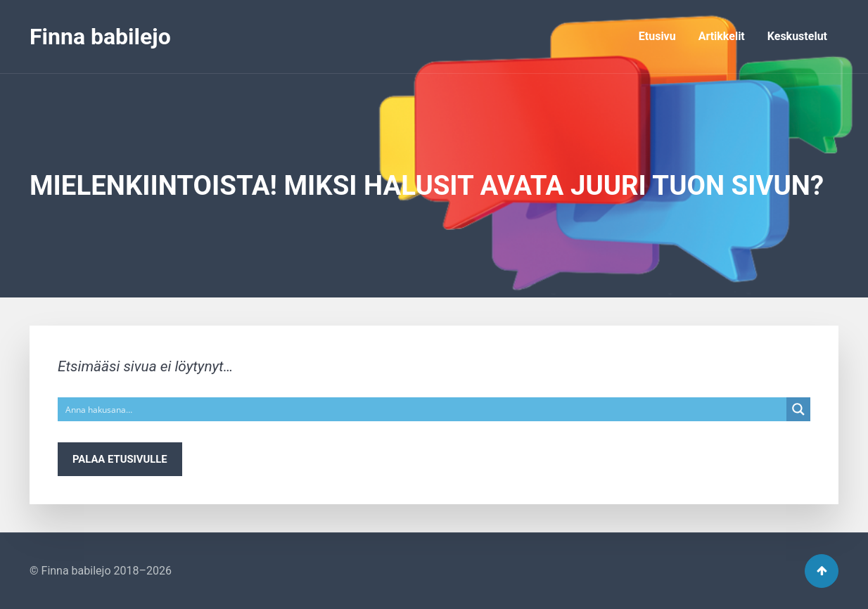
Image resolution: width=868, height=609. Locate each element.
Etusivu (657, 36)
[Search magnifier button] (798, 409)
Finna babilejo (100, 36)
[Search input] (422, 409)
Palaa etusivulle (119, 459)
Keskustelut (797, 36)
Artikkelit (721, 36)
